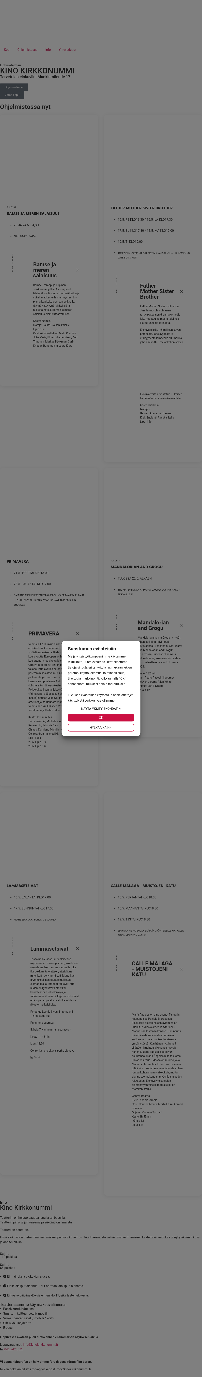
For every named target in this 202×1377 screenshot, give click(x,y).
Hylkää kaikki (101, 728)
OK (101, 718)
